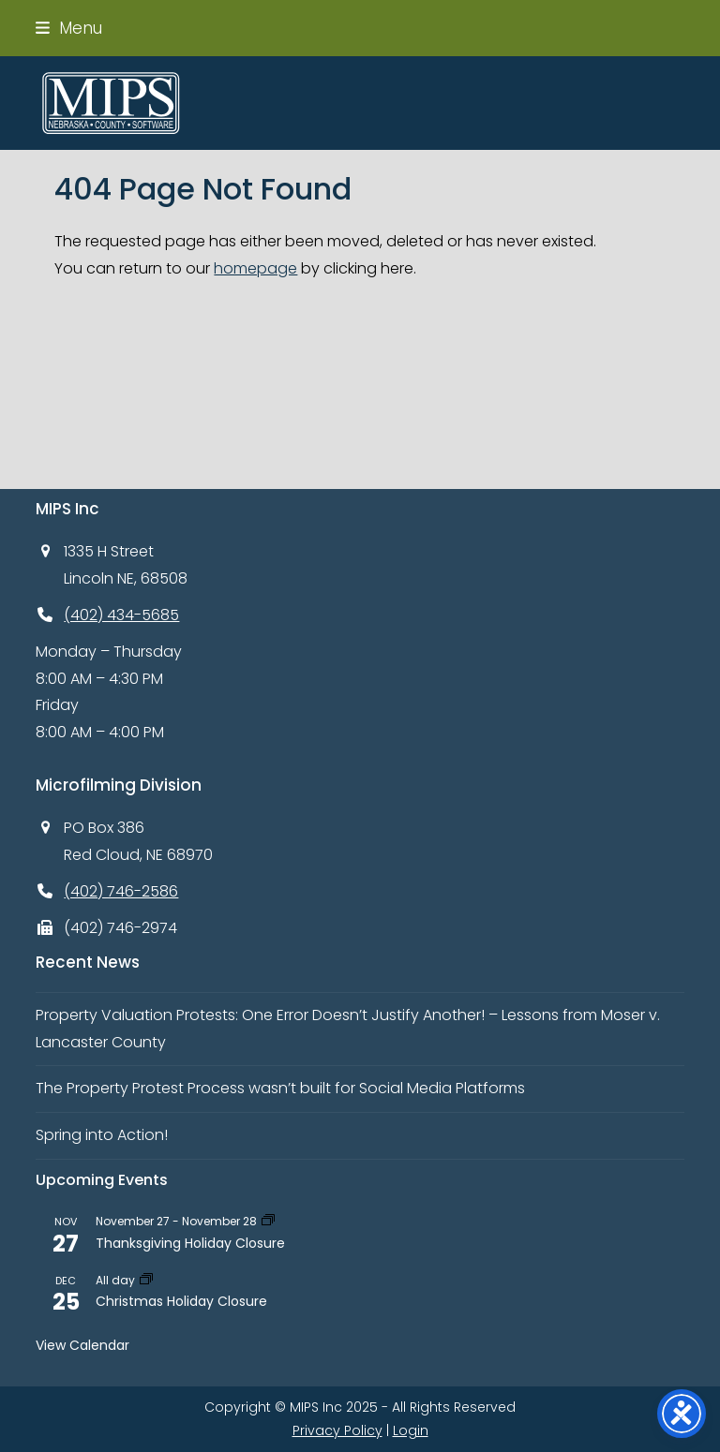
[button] (69, 28)
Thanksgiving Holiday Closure (190, 1243)
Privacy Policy (337, 1430)
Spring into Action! (102, 1135)
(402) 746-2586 (121, 891)
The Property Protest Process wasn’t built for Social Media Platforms (280, 1088)
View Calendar (82, 1345)
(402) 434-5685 (121, 615)
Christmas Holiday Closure (181, 1301)
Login (410, 1430)
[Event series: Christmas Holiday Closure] (146, 1280)
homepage (255, 268)
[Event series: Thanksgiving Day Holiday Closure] (268, 1221)
